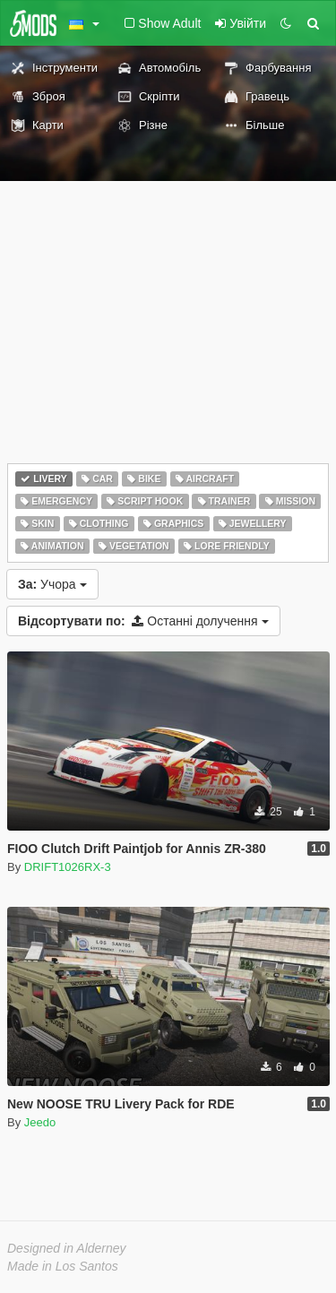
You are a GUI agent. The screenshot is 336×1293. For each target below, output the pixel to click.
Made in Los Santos (62, 1266)
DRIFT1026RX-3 (67, 867)
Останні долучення (143, 621)
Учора (52, 584)
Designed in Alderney (66, 1248)
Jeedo (40, 1122)
